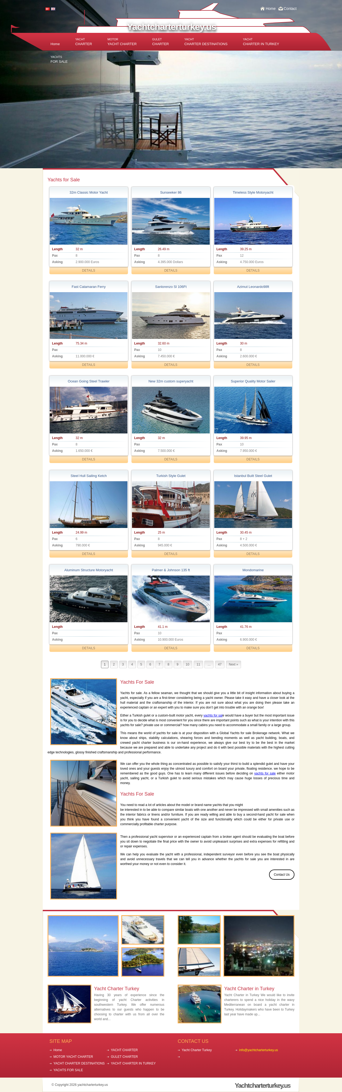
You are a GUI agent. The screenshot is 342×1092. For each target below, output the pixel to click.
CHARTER (83, 42)
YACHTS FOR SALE (68, 1070)
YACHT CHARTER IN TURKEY (133, 1063)
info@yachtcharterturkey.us (258, 1050)
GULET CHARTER (124, 1057)
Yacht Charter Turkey (116, 988)
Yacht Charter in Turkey (249, 988)
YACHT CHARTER (122, 42)
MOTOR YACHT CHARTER (73, 1057)
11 (198, 664)
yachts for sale (265, 773)
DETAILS (88, 270)
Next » (233, 664)
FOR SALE (59, 59)
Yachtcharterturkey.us (171, 27)
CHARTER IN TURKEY (261, 42)
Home (270, 8)
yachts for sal (213, 715)
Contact (290, 8)
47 (219, 664)
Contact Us (282, 874)
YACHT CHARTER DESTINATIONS (79, 1063)
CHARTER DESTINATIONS (205, 42)
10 (187, 664)
